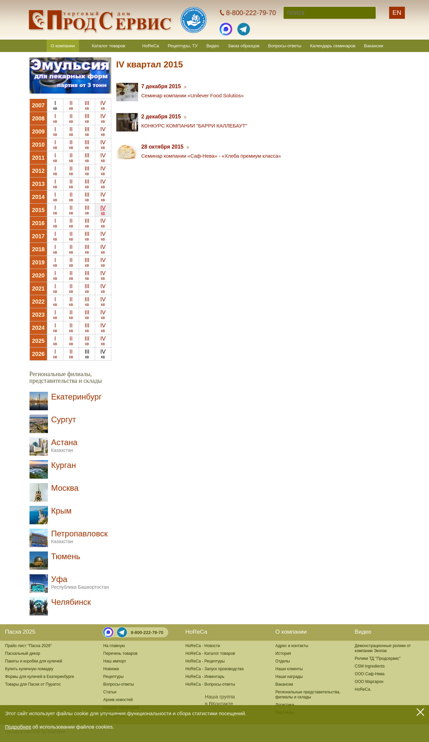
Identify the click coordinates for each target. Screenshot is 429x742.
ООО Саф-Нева (369, 674)
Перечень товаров (120, 653)
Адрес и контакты (291, 645)
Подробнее (18, 727)
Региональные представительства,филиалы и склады (308, 694)
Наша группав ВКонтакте (210, 700)
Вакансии (373, 45)
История (283, 653)
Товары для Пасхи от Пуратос (33, 684)
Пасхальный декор (22, 653)
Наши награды (289, 676)
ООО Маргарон (369, 681)
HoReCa (150, 45)
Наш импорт (114, 661)
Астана (64, 445)
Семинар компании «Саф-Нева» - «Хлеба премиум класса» (211, 156)
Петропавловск (79, 536)
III (86, 105)
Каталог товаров (108, 45)
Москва (65, 487)
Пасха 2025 (20, 632)
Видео (212, 45)
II (71, 105)
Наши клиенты (289, 669)
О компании (63, 45)
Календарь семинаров (332, 45)
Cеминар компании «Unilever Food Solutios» (192, 95)
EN (396, 12)
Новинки (111, 669)
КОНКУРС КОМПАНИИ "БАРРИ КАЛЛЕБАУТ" (194, 125)
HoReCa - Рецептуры (205, 661)
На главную (114, 645)
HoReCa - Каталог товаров (210, 653)
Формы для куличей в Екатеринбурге (39, 676)
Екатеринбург (76, 396)
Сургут (63, 419)
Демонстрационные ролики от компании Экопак (383, 648)
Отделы (282, 661)
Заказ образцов (243, 45)
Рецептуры (113, 676)
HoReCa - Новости (202, 645)
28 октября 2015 (165, 147)
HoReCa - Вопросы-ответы (210, 684)
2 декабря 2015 (163, 116)
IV (103, 105)
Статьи (109, 692)
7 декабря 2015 (163, 86)
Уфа (80, 582)
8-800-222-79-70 (147, 632)
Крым (61, 510)
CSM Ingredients (369, 666)
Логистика (284, 704)
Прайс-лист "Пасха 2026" (28, 645)
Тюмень (65, 556)
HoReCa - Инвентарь (204, 676)
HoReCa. (363, 689)
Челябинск (71, 601)
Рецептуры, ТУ (182, 45)
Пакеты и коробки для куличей (33, 661)
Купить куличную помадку (29, 669)
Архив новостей (118, 699)
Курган (63, 465)
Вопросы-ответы (284, 45)
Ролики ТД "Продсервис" (378, 658)
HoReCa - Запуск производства (214, 669)
